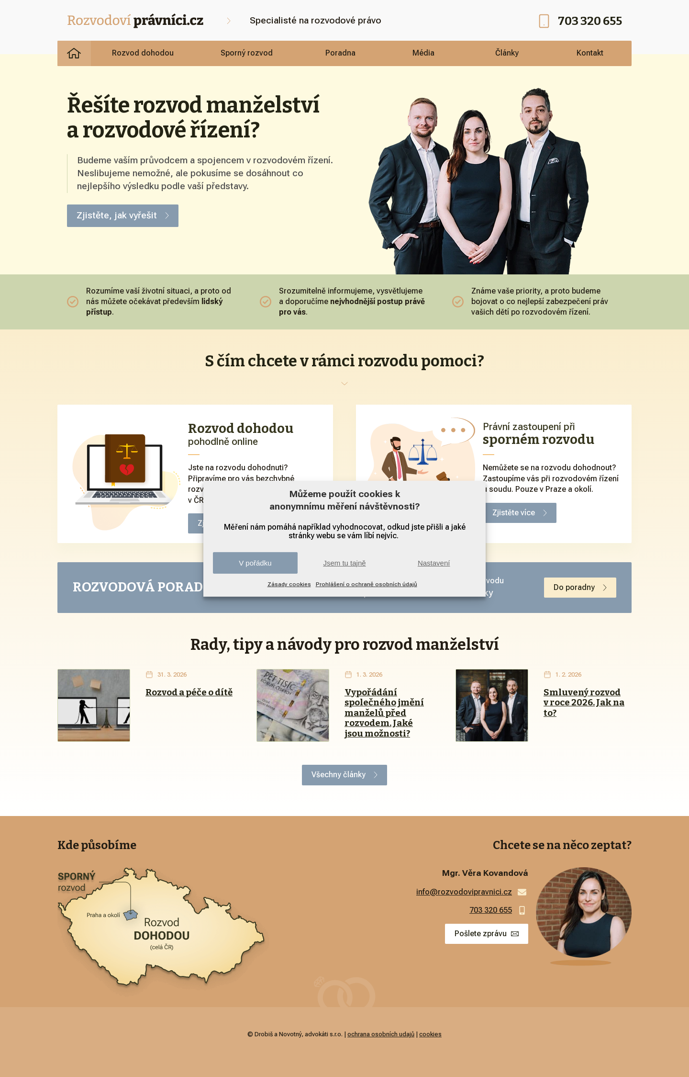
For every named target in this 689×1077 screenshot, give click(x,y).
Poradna (340, 52)
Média (423, 52)
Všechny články (338, 774)
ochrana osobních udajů (380, 1034)
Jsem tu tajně (344, 563)
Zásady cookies (289, 584)
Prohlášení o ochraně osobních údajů (366, 584)
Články (507, 52)
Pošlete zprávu (481, 933)
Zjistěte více (513, 512)
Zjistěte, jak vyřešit (117, 215)
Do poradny (574, 587)
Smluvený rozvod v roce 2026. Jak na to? (584, 703)
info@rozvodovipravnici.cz (464, 891)
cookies (430, 1034)
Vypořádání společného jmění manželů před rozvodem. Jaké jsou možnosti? (384, 713)
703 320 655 (590, 21)
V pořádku (255, 563)
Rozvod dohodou (143, 52)
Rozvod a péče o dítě (189, 693)
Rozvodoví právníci (74, 53)
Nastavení (434, 563)
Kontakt (590, 52)
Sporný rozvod (247, 52)
